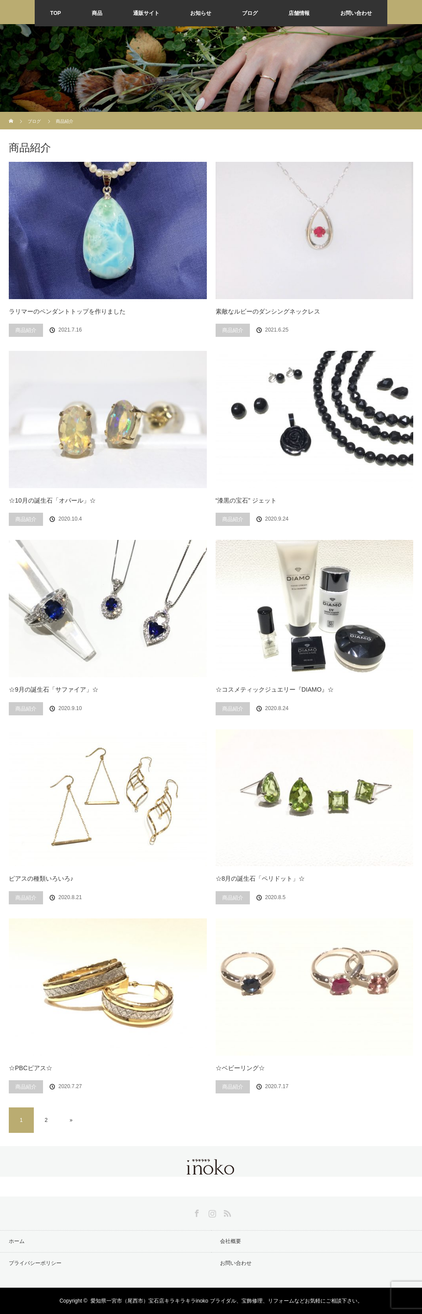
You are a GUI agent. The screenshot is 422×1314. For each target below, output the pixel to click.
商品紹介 (25, 330)
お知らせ (200, 13)
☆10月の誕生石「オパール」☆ (52, 500)
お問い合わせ (356, 13)
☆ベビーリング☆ (240, 1067)
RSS (226, 1211)
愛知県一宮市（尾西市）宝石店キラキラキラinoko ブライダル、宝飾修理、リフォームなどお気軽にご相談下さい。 (226, 1301)
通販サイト (146, 13)
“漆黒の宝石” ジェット (246, 500)
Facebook (195, 1211)
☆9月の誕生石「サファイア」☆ (53, 689)
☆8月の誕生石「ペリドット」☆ (260, 878)
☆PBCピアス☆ (30, 1067)
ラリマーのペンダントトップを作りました (67, 311)
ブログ (250, 13)
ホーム (17, 1241)
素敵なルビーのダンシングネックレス (268, 311)
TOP (55, 13)
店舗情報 (299, 13)
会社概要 (230, 1241)
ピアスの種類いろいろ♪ (41, 878)
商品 (97, 13)
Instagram (211, 1211)
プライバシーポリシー (35, 1263)
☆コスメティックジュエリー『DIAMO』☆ (275, 689)
